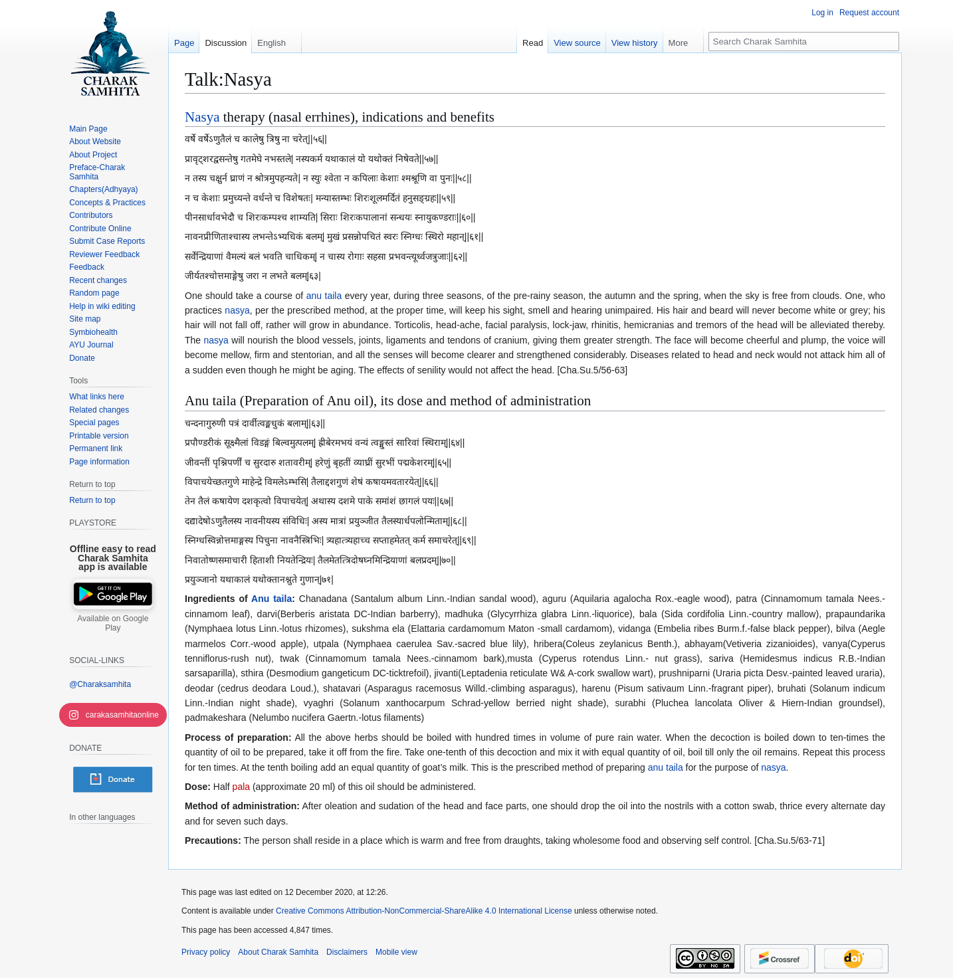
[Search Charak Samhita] (803, 41)
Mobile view (396, 952)
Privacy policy (205, 952)
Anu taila (271, 598)
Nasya (202, 117)
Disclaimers (347, 952)
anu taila (324, 295)
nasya (237, 310)
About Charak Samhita (278, 952)
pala (241, 786)
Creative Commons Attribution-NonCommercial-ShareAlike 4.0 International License (424, 911)
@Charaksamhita (100, 684)
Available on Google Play (112, 623)
